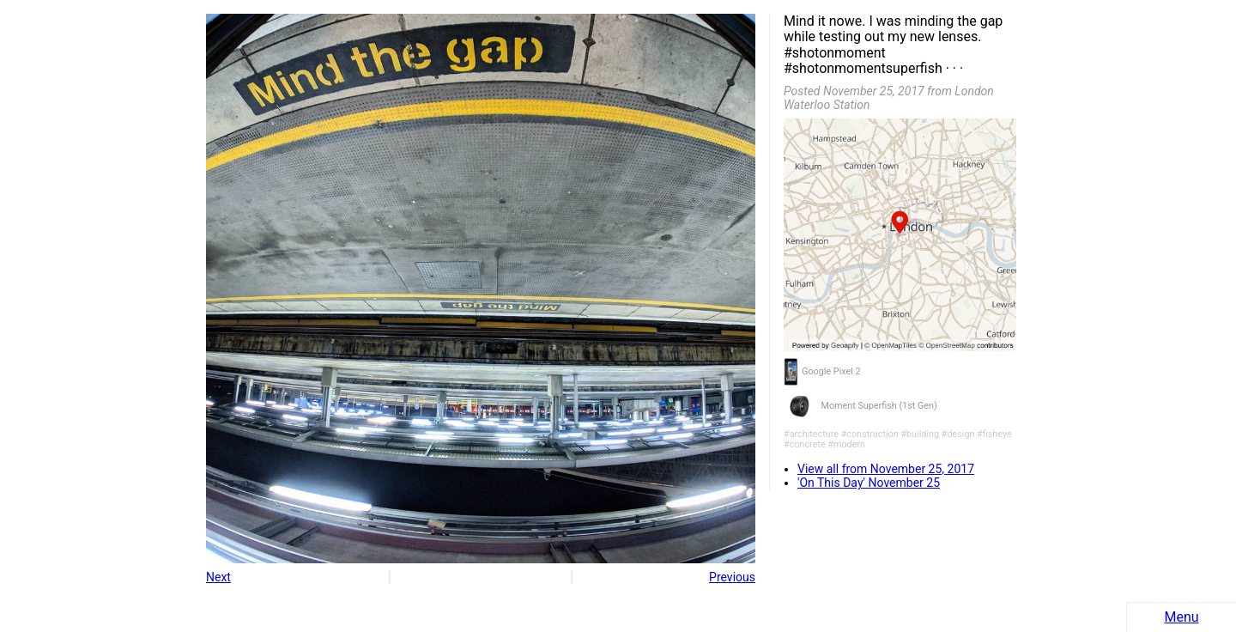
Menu (1181, 617)
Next (218, 577)
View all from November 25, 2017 (885, 469)
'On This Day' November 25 (868, 482)
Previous (732, 577)
